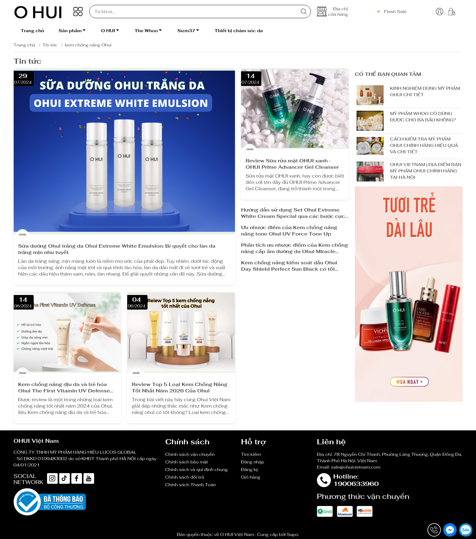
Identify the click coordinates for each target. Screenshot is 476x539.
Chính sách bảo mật (186, 462)
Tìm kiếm (251, 454)
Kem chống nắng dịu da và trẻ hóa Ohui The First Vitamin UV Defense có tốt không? (64, 387)
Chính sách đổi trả (184, 477)
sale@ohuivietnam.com (355, 467)
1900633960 (356, 483)
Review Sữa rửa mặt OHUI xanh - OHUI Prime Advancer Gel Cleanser (292, 164)
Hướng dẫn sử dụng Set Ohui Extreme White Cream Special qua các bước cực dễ (293, 213)
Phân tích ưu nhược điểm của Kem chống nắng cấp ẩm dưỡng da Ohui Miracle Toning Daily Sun (294, 248)
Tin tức (49, 45)
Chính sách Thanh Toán (190, 484)
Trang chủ (24, 45)
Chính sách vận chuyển (189, 454)
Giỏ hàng (250, 477)
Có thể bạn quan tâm (388, 74)
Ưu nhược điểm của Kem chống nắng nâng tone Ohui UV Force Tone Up (289, 230)
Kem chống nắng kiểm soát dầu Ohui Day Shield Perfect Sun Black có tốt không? (289, 265)
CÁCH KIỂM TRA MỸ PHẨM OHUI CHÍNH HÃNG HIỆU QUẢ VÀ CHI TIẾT (424, 145)
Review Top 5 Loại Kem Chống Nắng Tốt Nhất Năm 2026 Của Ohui (179, 387)
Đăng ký (249, 469)
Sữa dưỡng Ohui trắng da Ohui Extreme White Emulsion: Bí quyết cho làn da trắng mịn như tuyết (117, 249)
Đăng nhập (252, 462)
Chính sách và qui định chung (196, 469)
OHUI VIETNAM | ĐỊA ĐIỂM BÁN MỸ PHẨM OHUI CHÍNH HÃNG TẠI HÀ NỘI (425, 171)
